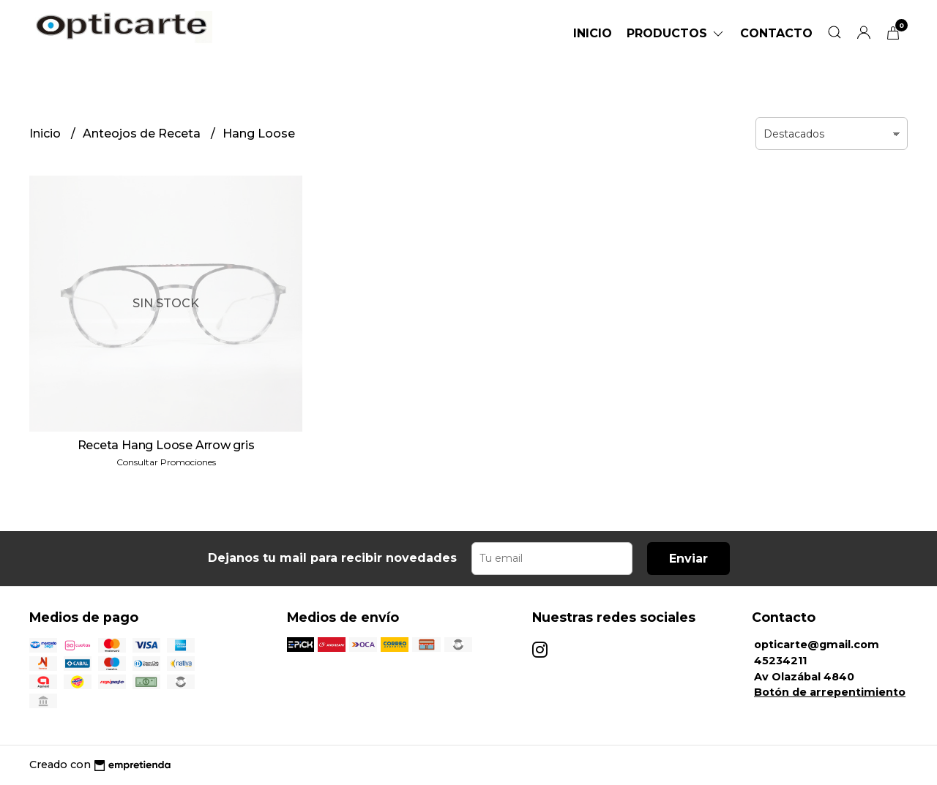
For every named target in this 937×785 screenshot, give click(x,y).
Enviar (688, 559)
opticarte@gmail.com (816, 644)
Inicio (592, 33)
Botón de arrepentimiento (830, 692)
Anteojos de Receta (143, 133)
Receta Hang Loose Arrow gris (166, 445)
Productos (676, 33)
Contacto (776, 33)
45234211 (780, 660)
